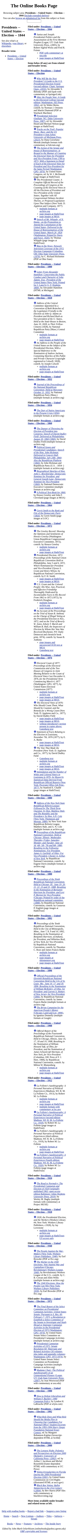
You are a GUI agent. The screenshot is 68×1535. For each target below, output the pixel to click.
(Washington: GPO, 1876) (50, 160)
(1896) (50, 986)
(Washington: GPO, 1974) (50, 1319)
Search (15, 1516)
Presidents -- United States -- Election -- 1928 (44, 1210)
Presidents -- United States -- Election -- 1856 (44, 403)
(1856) (49, 411)
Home (6, 1516)
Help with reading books (13, 1511)
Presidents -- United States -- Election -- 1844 (44, 27)
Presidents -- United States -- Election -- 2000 (44, 1444)
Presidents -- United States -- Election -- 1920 (44, 1176)
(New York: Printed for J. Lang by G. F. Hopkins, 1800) (49, 280)
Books (10, 1523)
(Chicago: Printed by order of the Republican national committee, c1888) (50, 891)
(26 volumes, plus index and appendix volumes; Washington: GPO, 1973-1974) (50, 1350)
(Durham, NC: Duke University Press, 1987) (48, 118)
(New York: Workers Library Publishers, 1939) (49, 1287)
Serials (34, 1518)
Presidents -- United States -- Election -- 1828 (44, 296)
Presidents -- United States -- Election (16, 57)
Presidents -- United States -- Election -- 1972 (44, 1300)
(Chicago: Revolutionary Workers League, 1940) (49, 1267)
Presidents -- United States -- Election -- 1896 (44, 969)
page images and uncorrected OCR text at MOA (51, 645)
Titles (49, 1516)
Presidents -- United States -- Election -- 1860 (44, 422)
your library (17, 43)
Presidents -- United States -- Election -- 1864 (44, 504)
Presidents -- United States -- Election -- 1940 (44, 1244)
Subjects (58, 1516)
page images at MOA (49, 216)
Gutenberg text (46, 650)
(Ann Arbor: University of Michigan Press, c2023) (48, 134)
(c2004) (48, 1488)
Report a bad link (35, 1511)
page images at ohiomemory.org (47, 959)
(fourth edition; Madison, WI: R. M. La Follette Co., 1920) (50, 1160)
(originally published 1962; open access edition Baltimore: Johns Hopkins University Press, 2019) (49, 1190)
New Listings (27, 1516)
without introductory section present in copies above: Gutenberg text (53, 726)
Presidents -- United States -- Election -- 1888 (44, 872)
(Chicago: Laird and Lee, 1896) (49, 1010)
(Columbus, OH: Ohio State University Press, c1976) (49, 251)
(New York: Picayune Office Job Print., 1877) (50, 780)
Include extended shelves (36, 15)
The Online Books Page (34, 5)
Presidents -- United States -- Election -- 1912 (44, 1079)
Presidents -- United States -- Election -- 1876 (44, 656)
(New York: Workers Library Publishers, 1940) (49, 1254)
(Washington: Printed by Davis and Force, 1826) (49, 228)
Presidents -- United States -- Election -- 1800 (44, 265)
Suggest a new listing (56, 1511)
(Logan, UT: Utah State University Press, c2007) (49, 1375)
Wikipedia (6, 43)
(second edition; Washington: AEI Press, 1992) (50, 101)
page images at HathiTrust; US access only (52, 1237)
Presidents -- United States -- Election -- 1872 (44, 524)
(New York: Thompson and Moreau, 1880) (49, 812)
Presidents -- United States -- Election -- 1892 (44, 917)
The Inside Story (53, 1523)
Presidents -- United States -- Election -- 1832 (44, 378)
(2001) (50, 1474)
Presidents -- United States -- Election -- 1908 (44, 1024)
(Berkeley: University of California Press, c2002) (50, 1454)
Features (28, 1523)
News (18, 1523)
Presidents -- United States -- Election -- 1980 (44, 1389)
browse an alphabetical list (28, 18)
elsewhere (6, 46)
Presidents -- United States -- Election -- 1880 (44, 796)
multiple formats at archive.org (48, 209)
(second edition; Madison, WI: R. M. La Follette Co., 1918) (50, 1117)
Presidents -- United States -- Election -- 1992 (44, 1410)
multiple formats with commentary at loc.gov (50, 1108)
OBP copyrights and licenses (33, 1531)
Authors (40, 1516)
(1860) (50, 433)
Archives (38, 1523)
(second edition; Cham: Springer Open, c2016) (49, 83)
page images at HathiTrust (52, 58)
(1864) (49, 513)
